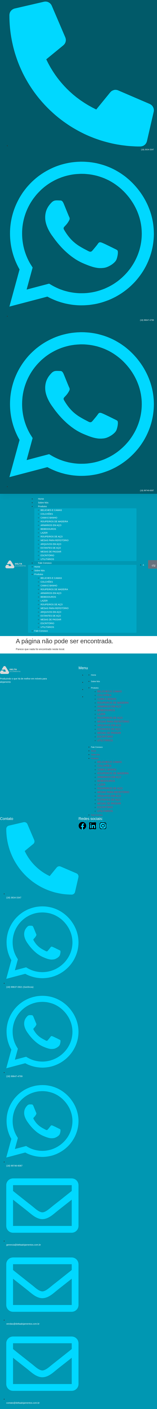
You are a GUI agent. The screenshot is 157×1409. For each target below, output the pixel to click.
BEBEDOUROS (48, 529)
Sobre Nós (43, 502)
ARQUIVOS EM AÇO (51, 544)
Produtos (42, 506)
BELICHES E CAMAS (51, 510)
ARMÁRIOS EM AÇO (51, 525)
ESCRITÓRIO (47, 555)
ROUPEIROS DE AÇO (52, 536)
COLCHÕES (47, 514)
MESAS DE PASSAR (51, 551)
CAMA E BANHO (49, 517)
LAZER (44, 533)
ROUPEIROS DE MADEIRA (54, 521)
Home (41, 499)
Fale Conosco (45, 563)
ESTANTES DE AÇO (51, 548)
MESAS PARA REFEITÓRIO (55, 540)
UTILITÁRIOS (47, 559)
